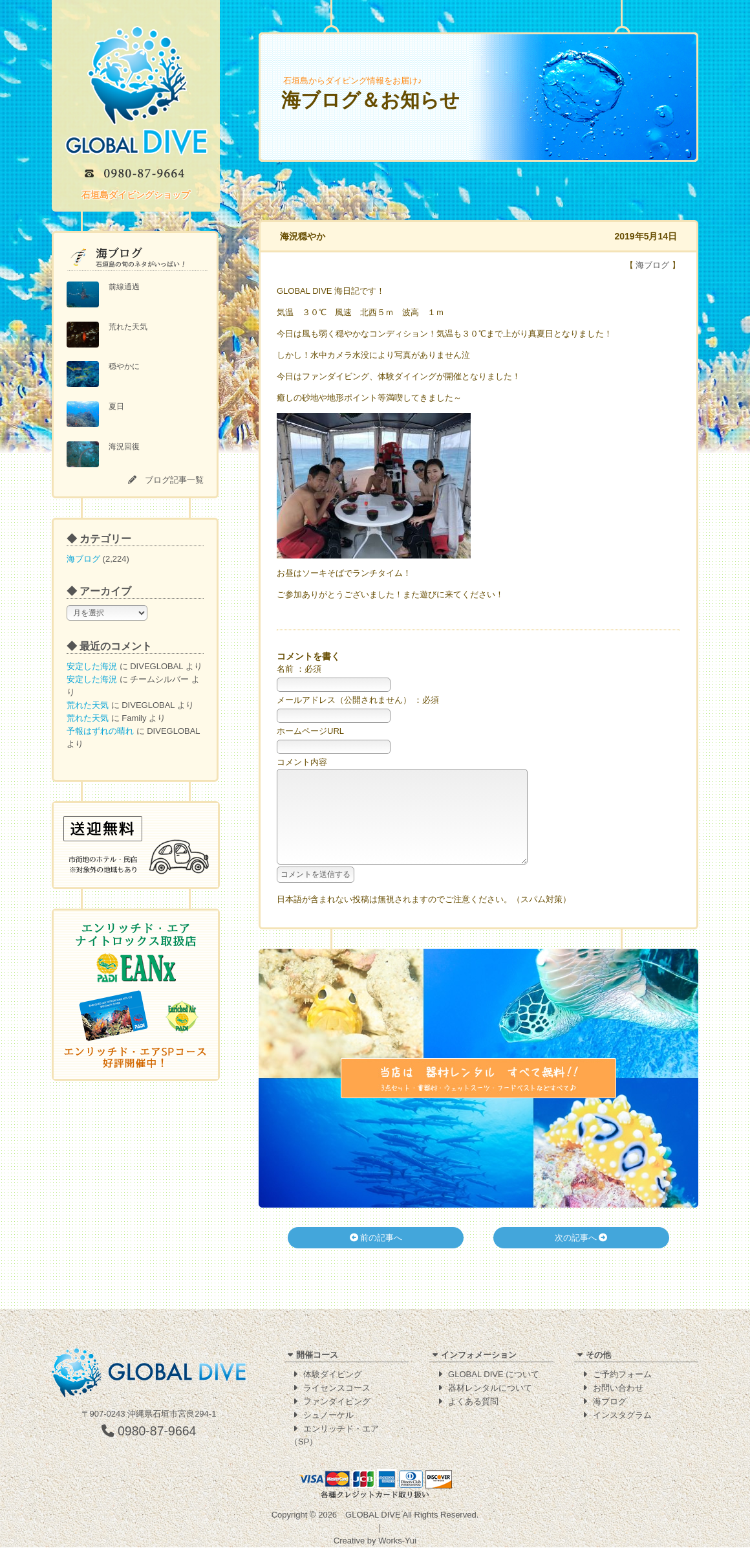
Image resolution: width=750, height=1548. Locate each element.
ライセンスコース (336, 1388)
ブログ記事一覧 (174, 480)
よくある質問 (473, 1402)
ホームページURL (310, 731)
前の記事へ (376, 1257)
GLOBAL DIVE (373, 1515)
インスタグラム (622, 1416)
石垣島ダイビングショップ (135, 195)
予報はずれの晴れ (100, 731)
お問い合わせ (618, 1388)
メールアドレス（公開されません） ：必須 (358, 700)
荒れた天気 (88, 705)
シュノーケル (328, 1416)
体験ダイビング (332, 1375)
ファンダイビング (336, 1402)
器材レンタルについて (490, 1388)
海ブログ (83, 559)
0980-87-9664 (149, 1431)
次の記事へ (581, 1257)
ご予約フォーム (622, 1375)
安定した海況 (92, 666)
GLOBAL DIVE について (493, 1375)
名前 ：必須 (299, 669)
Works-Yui (397, 1541)
